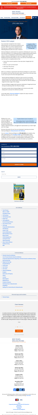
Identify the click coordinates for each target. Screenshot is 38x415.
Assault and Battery (7, 270)
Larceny (4, 277)
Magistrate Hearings (7, 262)
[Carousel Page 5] (22, 327)
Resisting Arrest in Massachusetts (10, 283)
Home (2, 17)
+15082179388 (20, 350)
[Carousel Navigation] (19, 327)
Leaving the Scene (6, 238)
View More (19, 330)
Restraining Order (6, 260)
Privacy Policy (19, 406)
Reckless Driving (6, 243)
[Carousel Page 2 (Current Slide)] (17, 327)
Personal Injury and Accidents (19, 294)
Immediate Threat (6, 213)
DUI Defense (19, 207)
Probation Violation (7, 282)
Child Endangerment (7, 237)
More (36, 17)
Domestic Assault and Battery (9, 255)
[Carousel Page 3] (19, 327)
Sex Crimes (5, 268)
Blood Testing (5, 235)
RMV (4, 245)
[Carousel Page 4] (20, 327)
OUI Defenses (5, 228)
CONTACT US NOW (19, 164)
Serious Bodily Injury (7, 232)
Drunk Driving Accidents (8, 221)
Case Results (22, 17)
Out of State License (7, 223)
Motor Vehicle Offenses (7, 242)
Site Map (19, 408)
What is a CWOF (6, 211)
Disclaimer (19, 405)
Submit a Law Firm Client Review (19, 334)
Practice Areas (7, 17)
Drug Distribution (6, 263)
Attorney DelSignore (15, 93)
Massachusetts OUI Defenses (18, 130)
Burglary (4, 272)
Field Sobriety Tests (7, 216)
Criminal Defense (19, 252)
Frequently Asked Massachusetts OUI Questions (19, 404)
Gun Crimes (5, 267)
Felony (4, 275)
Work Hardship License (7, 233)
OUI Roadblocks (6, 220)
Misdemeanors (6, 280)
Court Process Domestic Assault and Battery (12, 257)
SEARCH (19, 177)
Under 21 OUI (5, 230)
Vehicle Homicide (6, 240)
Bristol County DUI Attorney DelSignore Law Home (19, 13)
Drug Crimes (5, 265)
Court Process (5, 210)
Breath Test (5, 218)
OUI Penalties (5, 215)
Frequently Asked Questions (9, 227)
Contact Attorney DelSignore (19, 409)
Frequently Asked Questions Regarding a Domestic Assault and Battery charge (19, 258)
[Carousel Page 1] (16, 327)
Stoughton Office (17, 134)
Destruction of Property (8, 273)
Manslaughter (6, 278)
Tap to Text (28, 3)
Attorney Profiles (15, 17)
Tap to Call (9, 3)
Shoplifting (5, 285)
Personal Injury (6, 297)
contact (7, 133)
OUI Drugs (5, 225)
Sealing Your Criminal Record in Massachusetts (13, 287)
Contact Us (28, 17)
